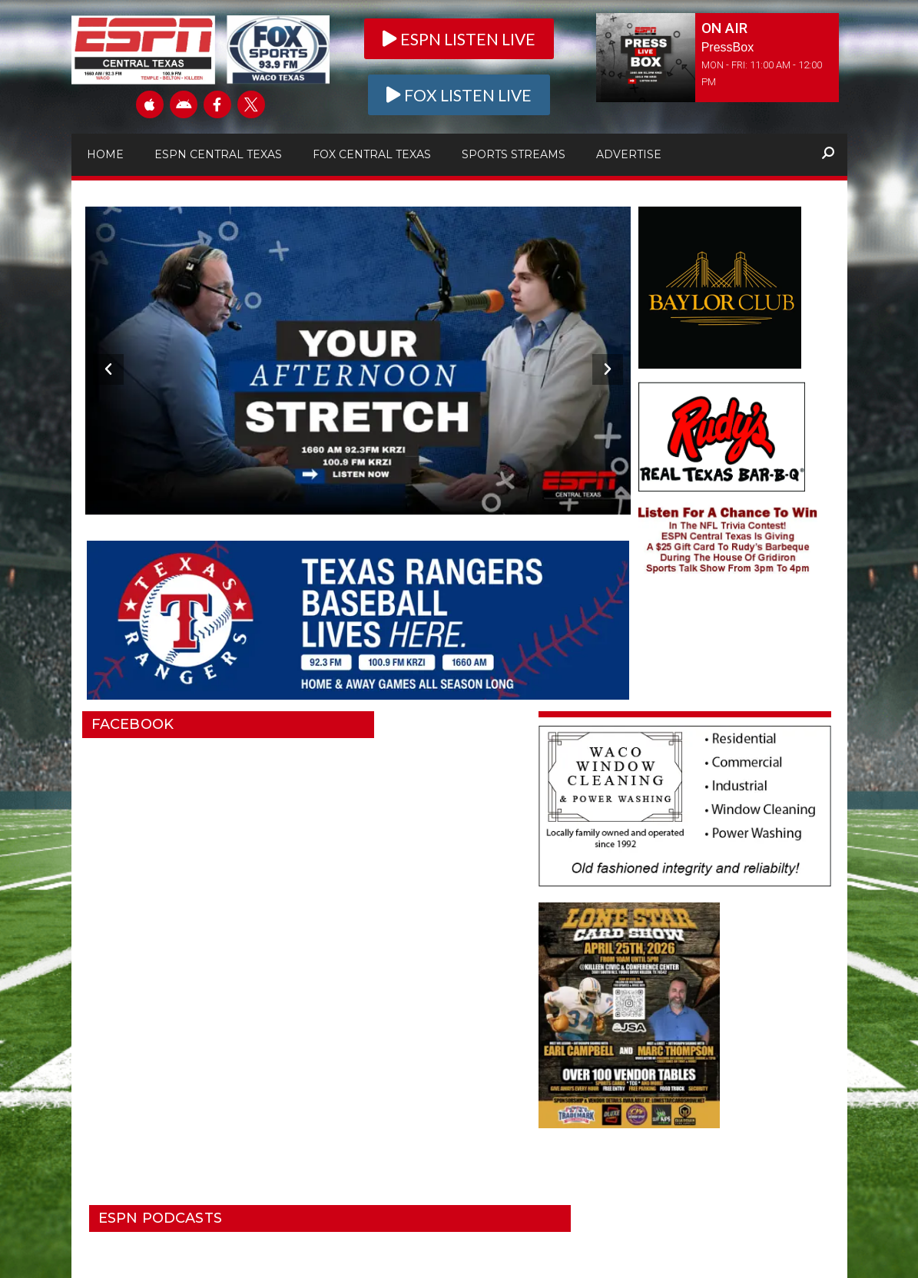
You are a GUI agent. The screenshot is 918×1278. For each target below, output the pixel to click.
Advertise (628, 154)
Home (105, 154)
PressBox (727, 47)
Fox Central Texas (372, 154)
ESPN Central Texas (218, 154)
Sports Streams (513, 154)
